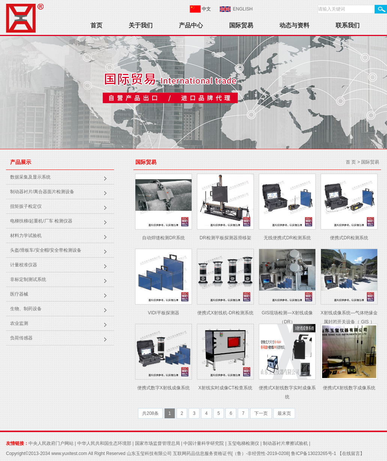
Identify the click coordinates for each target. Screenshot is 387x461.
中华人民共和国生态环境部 (104, 443)
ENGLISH (243, 9)
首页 (96, 25)
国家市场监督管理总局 (157, 443)
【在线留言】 (350, 453)
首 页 (351, 162)
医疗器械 (19, 294)
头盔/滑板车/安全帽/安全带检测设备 (45, 250)
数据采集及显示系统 (30, 177)
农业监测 (19, 323)
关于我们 (141, 25)
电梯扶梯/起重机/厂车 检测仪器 (41, 221)
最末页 (284, 413)
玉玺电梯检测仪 (243, 443)
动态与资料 (294, 25)
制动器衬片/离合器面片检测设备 (42, 191)
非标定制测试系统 (28, 279)
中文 (206, 9)
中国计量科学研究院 (203, 443)
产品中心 (191, 25)
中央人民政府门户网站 (51, 443)
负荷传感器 (21, 338)
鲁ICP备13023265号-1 (313, 453)
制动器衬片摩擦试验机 (285, 443)
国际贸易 (241, 25)
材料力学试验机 (26, 235)
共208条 (150, 413)
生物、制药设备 (26, 308)
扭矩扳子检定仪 (26, 206)
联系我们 (348, 25)
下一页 (261, 413)
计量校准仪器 (23, 264)
